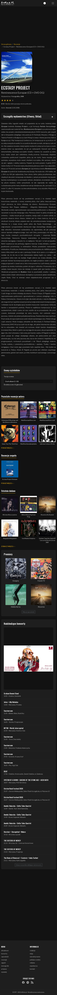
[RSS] (32, 982)
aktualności (5, 950)
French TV (41, 581)
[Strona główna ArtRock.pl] (7, 3)
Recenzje (17, 44)
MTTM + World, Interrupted (13, 728)
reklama (32, 963)
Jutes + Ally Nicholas (11, 702)
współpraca (34, 966)
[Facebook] (23, 982)
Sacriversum (8, 710)
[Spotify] (27, 982)
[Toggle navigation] (53, 3)
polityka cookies (35, 960)
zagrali (3, 963)
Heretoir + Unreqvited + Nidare (15, 831)
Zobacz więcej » (7, 546)
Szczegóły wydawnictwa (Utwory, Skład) (22, 116)
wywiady (4, 972)
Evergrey (16, 581)
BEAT (5, 771)
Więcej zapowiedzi (28, 612)
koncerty (4, 954)
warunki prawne (35, 957)
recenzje (4, 960)
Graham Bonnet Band (11, 693)
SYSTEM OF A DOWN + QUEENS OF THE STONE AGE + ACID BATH (26, 780)
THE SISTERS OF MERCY (12, 840)
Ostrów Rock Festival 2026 (13, 788)
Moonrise (41, 607)
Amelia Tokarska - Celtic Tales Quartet (17, 806)
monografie (5, 966)
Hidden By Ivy (16, 607)
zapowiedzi (5, 957)
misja (31, 954)
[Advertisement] (28, 23)
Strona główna (6, 44)
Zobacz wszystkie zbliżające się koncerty (28, 865)
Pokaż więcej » (7, 448)
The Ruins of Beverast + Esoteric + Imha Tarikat (21, 858)
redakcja (32, 950)
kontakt (32, 969)
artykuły (4, 969)
